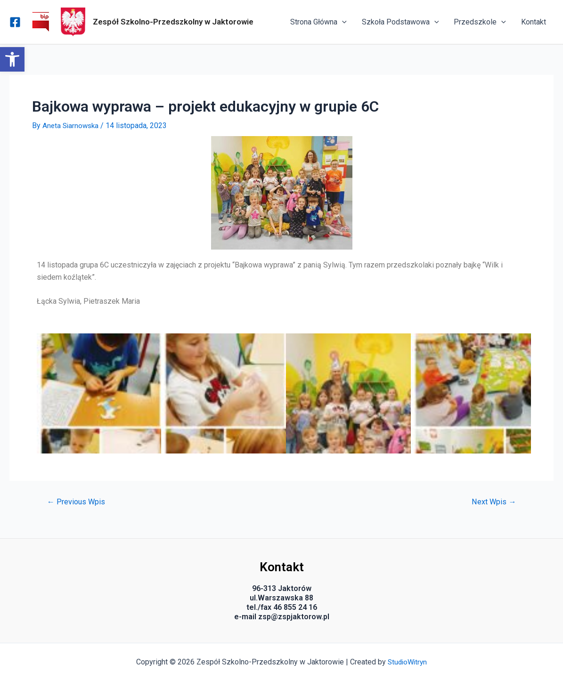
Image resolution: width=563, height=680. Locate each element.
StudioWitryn (407, 661)
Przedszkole (480, 22)
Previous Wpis (77, 501)
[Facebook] (15, 22)
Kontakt (533, 21)
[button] (12, 59)
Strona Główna (318, 22)
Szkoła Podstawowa (400, 22)
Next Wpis (492, 501)
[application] (342, 22)
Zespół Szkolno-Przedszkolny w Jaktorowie (173, 21)
